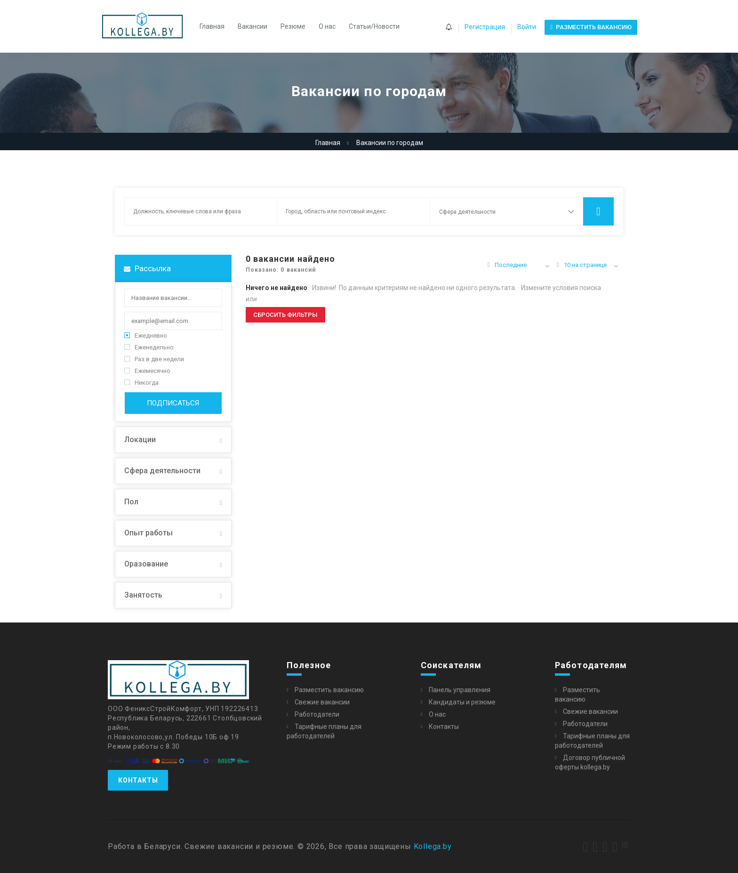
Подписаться (173, 403)
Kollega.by (433, 846)
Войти (526, 27)
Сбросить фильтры (285, 314)
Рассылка (147, 268)
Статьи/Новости (374, 26)
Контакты (138, 780)
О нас (327, 26)
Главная (212, 26)
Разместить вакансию (329, 690)
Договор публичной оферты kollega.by (590, 762)
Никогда (141, 383)
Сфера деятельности (162, 470)
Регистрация (485, 27)
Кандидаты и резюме (462, 702)
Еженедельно (149, 347)
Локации (140, 439)
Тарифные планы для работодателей (324, 731)
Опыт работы (148, 532)
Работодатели (317, 714)
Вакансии (252, 26)
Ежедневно (145, 335)
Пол (131, 501)
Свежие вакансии (322, 702)
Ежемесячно (147, 371)
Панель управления (459, 690)
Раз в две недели (154, 359)
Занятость (143, 594)
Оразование (146, 563)
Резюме (293, 26)
